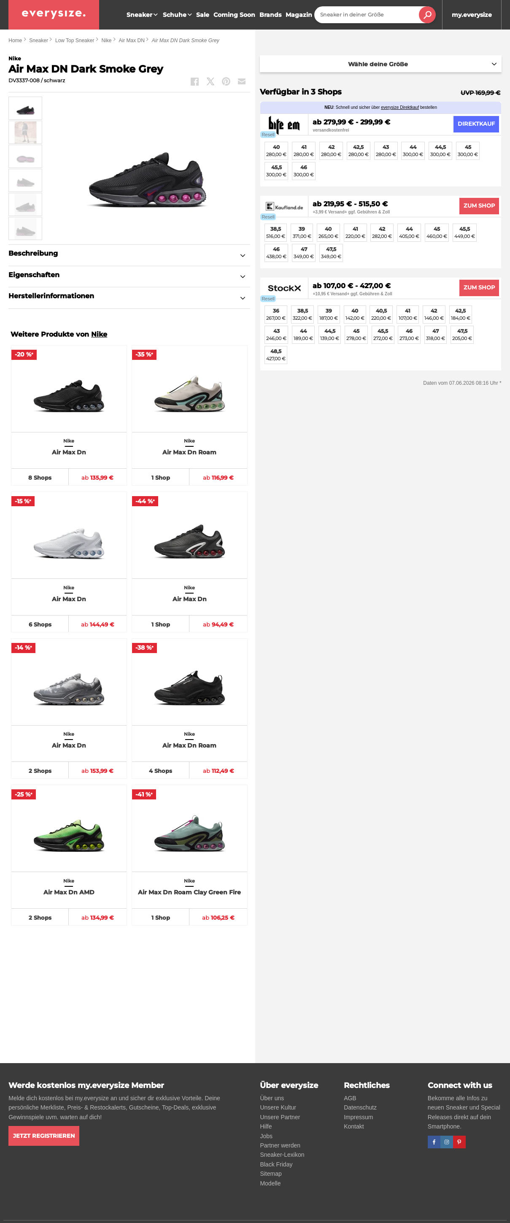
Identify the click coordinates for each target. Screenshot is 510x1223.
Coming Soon (234, 15)
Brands (270, 15)
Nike (106, 40)
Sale (202, 15)
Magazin (299, 15)
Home (15, 40)
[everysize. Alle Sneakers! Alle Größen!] (53, 15)
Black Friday (276, 1164)
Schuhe (178, 15)
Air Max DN (131, 40)
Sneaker (143, 15)
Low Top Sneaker (74, 40)
